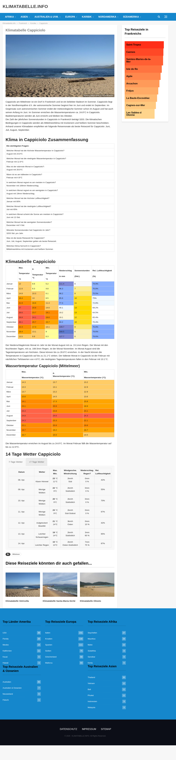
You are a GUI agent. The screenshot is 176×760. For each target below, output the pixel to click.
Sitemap (106, 729)
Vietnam (91, 683)
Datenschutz (68, 729)
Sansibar (91, 657)
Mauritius (91, 639)
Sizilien (48, 651)
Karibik (87, 17)
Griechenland (50, 657)
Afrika (9, 17)
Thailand (91, 677)
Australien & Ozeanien (12, 688)
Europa (70, 17)
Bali (89, 689)
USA (5, 633)
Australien (7, 682)
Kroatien (48, 639)
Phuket (91, 695)
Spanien (48, 645)
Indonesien (92, 701)
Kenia (90, 663)
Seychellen (92, 633)
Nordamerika (107, 17)
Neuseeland (8, 694)
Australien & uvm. (46, 17)
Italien (47, 633)
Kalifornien (7, 651)
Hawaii (5, 663)
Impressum (89, 729)
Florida (6, 639)
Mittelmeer (16, 554)
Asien (24, 17)
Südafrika (92, 651)
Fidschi (6, 700)
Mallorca (48, 663)
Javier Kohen (109, 95)
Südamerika (131, 17)
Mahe (90, 645)
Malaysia (91, 707)
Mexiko (6, 645)
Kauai (5, 657)
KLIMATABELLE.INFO (25, 6)
